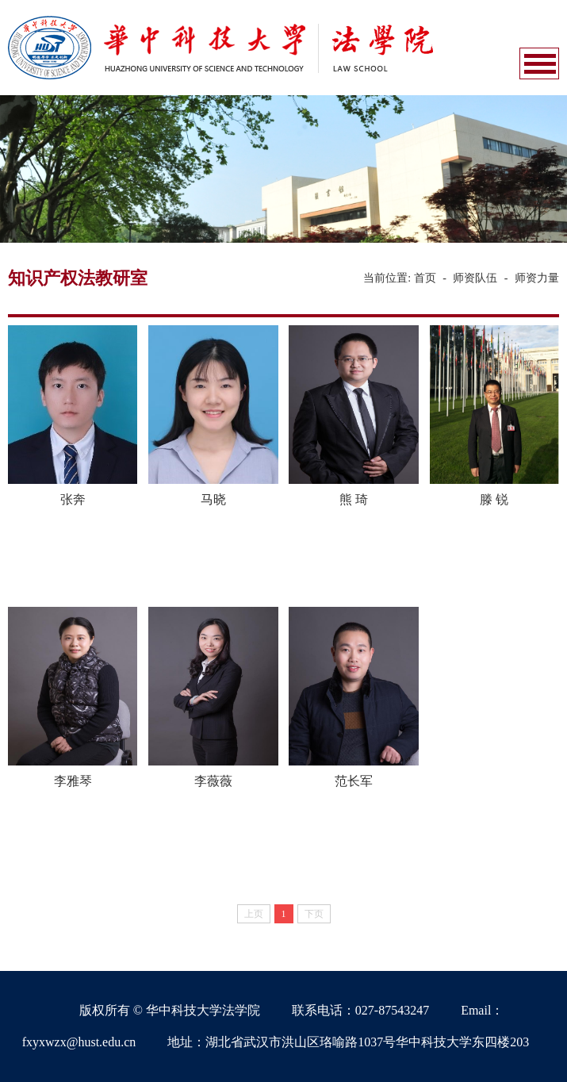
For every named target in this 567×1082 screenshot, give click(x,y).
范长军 (354, 781)
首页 (425, 278)
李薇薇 (213, 781)
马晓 (213, 499)
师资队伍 (475, 278)
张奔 (73, 499)
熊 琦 (353, 499)
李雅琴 (73, 781)
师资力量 (537, 278)
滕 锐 (494, 499)
